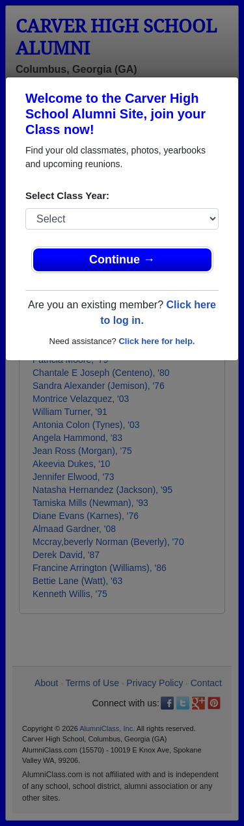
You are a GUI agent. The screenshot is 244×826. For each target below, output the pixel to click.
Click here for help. (156, 341)
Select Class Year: (67, 195)
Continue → (122, 259)
